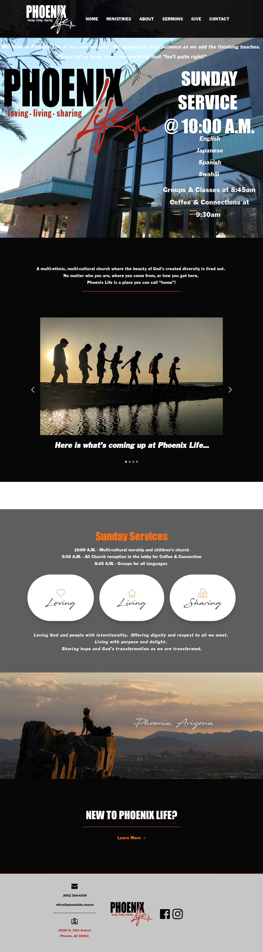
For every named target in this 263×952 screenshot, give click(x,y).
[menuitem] (92, 19)
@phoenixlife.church (79, 905)
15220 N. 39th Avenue (74, 930)
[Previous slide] (33, 390)
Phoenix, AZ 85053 (74, 936)
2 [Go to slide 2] (130, 462)
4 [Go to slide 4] (137, 462)
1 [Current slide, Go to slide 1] (126, 462)
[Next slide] (230, 390)
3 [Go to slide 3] (133, 462)
